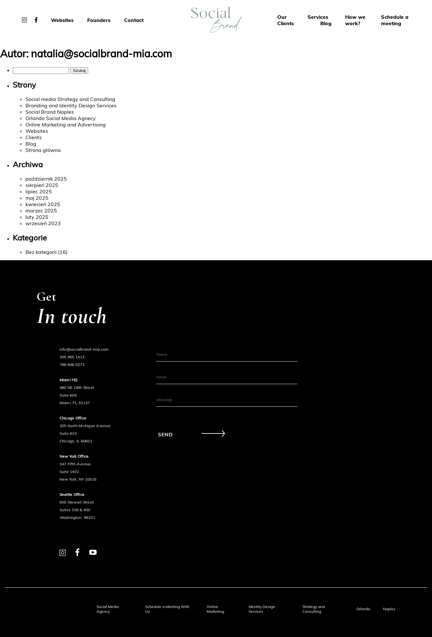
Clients (33, 137)
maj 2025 (36, 198)
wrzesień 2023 (43, 223)
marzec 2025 (41, 210)
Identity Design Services (262, 609)
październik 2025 (46, 178)
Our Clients (285, 20)
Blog (325, 23)
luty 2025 (36, 217)
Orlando (363, 608)
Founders (98, 20)
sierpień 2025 (41, 185)
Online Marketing (215, 609)
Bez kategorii (41, 252)
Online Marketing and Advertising (65, 124)
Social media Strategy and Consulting (70, 99)
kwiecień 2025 (42, 204)
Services (318, 17)
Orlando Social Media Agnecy (60, 118)
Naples (389, 608)
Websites (62, 20)
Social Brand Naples (49, 112)
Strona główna (43, 150)
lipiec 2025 (38, 191)
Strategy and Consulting (313, 609)
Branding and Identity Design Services (71, 105)
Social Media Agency (107, 609)
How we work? (355, 20)
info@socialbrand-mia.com (84, 349)
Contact (134, 20)
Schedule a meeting (394, 20)
